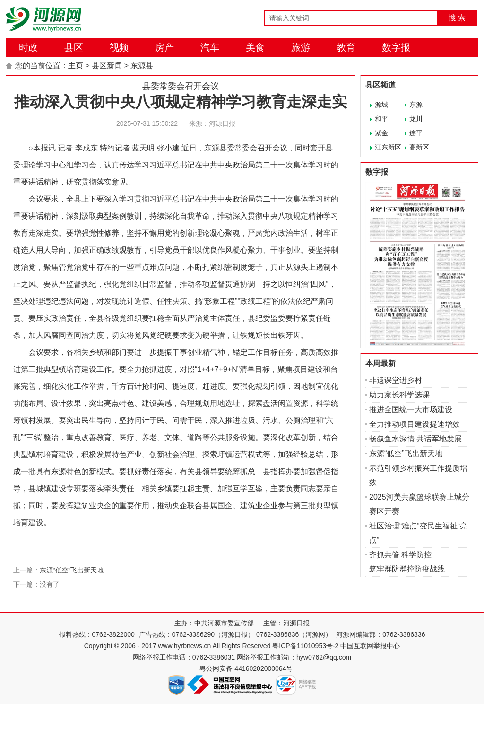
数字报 (396, 47)
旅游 (300, 47)
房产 (164, 47)
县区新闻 (107, 66)
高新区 (419, 147)
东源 (416, 104)
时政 (28, 47)
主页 (75, 66)
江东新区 (388, 147)
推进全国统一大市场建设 (410, 409)
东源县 (141, 66)
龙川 (416, 119)
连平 (416, 133)
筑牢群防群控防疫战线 (407, 569)
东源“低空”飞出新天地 (72, 570)
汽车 (209, 47)
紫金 (381, 133)
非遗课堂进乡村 (395, 380)
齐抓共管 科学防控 (400, 555)
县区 (73, 47)
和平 (381, 119)
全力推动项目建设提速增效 (414, 424)
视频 (119, 47)
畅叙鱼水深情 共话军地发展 (415, 439)
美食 (255, 47)
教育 (346, 47)
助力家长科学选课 (399, 395)
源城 (381, 104)
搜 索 (457, 18)
